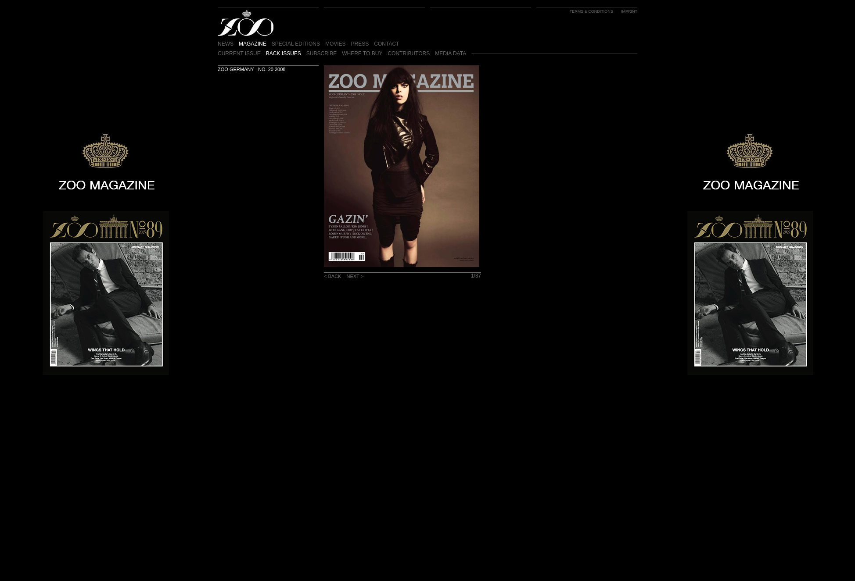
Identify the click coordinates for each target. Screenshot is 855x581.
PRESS (360, 44)
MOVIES (335, 44)
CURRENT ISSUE (239, 53)
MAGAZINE (252, 44)
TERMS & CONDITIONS (591, 11)
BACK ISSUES (283, 53)
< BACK (332, 276)
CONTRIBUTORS (409, 53)
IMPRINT (629, 11)
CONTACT (386, 44)
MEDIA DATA (450, 53)
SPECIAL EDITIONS (296, 44)
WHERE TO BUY (362, 53)
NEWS (226, 44)
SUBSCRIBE (321, 53)
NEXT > (354, 276)
